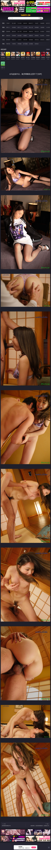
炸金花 (36, 23)
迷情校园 (31, 39)
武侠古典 (25, 39)
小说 (3, 39)
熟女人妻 (31, 27)
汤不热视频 (25, 43)
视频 (3, 27)
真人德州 (14, 23)
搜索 (41, 18)
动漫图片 (25, 35)
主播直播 (42, 27)
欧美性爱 (25, 31)
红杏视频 (31, 43)
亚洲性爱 (8, 31)
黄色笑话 (42, 39)
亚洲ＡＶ (8, 27)
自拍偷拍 (14, 27)
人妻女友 (19, 39)
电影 (3, 31)
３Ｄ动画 (25, 27)
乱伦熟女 (42, 31)
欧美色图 (19, 35)
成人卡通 (19, 31)
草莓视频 (19, 43)
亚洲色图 (14, 35)
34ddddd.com (25, 15)
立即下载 (33, 847)
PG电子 (8, 23)
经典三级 (36, 31)
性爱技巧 (48, 39)
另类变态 (48, 31)
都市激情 (8, 39)
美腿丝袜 (31, 35)
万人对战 (19, 23)
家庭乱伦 (14, 39)
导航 (3, 44)
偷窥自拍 (8, 35)
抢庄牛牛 (48, 23)
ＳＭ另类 (48, 27)
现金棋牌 (42, 23)
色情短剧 (36, 43)
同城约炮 (8, 43)
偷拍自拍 (14, 31)
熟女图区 (42, 35)
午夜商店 (14, 43)
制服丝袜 (31, 31)
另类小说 (36, 39)
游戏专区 (25, 23)
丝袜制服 (36, 27)
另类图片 (48, 35)
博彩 (3, 23)
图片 (3, 35)
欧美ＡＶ (19, 27)
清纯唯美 (36, 35)
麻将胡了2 (31, 23)
